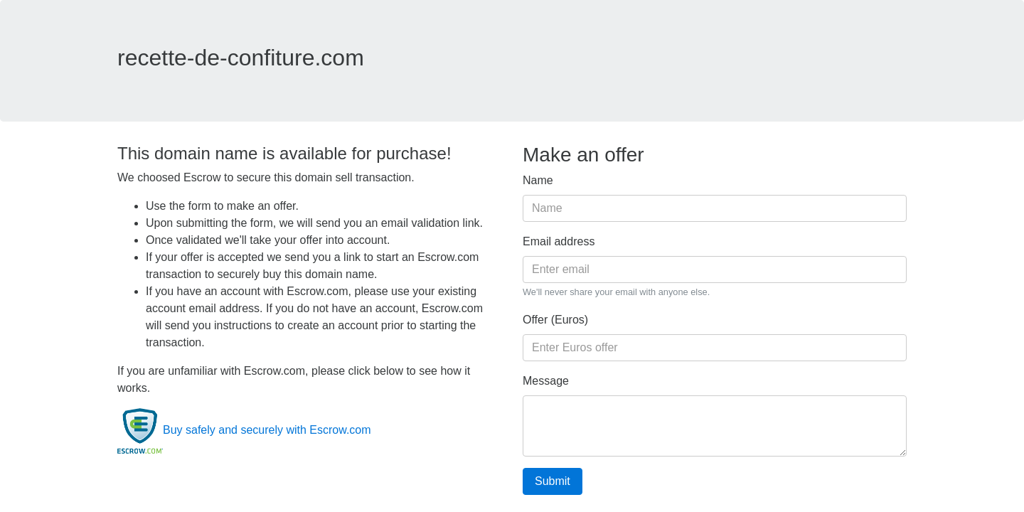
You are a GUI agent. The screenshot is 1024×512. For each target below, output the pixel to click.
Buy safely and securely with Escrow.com (244, 430)
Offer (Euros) (555, 320)
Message (546, 381)
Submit (552, 481)
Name (538, 180)
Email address (558, 241)
